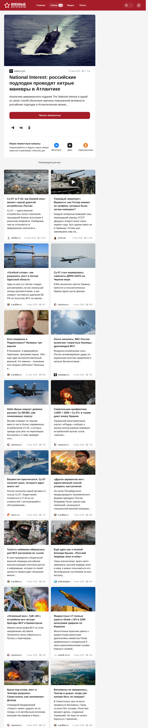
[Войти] (139, 5)
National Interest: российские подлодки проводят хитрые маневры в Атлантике (42, 83)
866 (42, 374)
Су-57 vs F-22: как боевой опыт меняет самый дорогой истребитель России (26, 202)
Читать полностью (50, 115)
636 (42, 655)
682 (42, 581)
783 (89, 374)
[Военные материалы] (15, 5)
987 (42, 304)
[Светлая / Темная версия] (129, 5)
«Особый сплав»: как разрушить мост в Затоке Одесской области (22, 276)
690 (89, 514)
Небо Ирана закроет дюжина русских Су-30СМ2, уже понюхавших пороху (24, 413)
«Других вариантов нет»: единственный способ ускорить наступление (69, 483)
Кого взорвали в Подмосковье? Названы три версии (24, 342)
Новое (57, 5)
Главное (40, 5)
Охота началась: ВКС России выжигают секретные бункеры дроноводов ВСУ (73, 342)
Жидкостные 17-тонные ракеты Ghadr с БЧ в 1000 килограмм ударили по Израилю (69, 621)
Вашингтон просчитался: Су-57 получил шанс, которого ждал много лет (26, 483)
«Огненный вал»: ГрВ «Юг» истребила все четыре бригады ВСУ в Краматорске (24, 619)
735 (89, 444)
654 (89, 581)
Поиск (82, 5)
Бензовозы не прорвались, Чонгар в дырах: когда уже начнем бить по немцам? (71, 693)
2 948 (88, 237)
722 (42, 514)
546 (89, 655)
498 (89, 725)
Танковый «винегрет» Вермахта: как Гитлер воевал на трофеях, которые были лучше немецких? (72, 204)
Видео (70, 5)
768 (42, 444)
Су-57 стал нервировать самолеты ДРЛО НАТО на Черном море (69, 276)
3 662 (41, 237)
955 (89, 304)
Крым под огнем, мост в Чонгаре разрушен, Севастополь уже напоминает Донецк (25, 695)
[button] (12, 127)
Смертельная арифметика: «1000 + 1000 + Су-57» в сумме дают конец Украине (72, 413)
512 (42, 725)
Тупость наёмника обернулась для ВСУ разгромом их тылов (26, 551)
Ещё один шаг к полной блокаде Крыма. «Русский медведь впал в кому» (70, 553)
